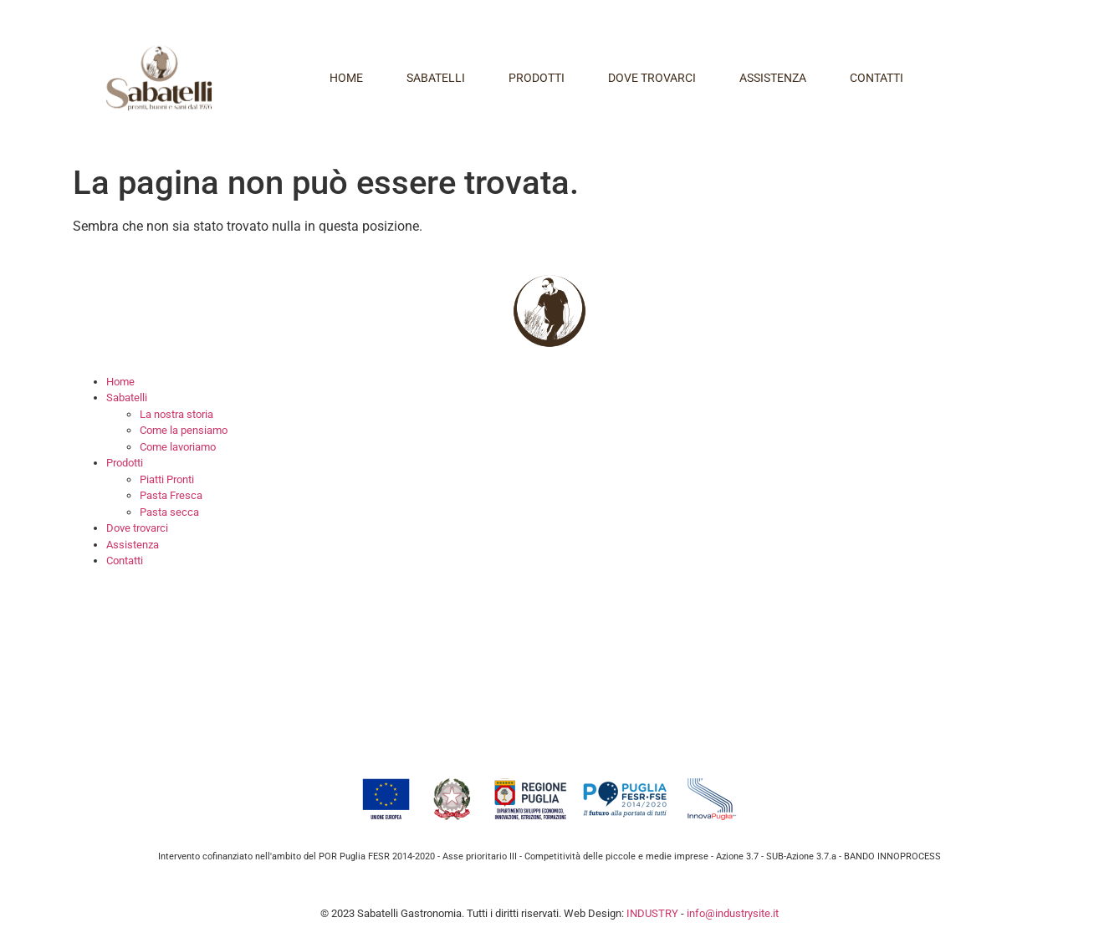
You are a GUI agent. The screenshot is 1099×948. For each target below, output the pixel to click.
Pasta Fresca (171, 495)
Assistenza (772, 77)
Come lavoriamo (178, 447)
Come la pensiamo (183, 430)
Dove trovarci (652, 77)
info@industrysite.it (733, 913)
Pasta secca (169, 512)
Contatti (876, 77)
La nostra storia (176, 414)
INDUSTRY (652, 913)
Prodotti (537, 77)
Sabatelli (435, 77)
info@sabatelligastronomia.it (277, 728)
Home (346, 77)
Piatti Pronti (167, 479)
